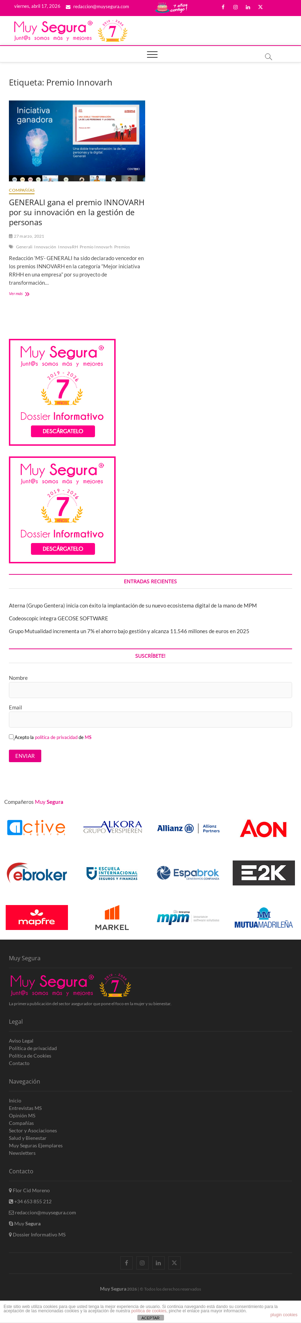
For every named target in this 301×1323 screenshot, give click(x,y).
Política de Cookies (30, 1056)
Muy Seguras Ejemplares (36, 1145)
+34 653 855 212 (30, 1201)
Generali (24, 246)
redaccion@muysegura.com (97, 6)
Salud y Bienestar (28, 1138)
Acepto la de (50, 737)
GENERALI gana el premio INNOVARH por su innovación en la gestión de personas (76, 212)
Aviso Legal (21, 1041)
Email (15, 707)
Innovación (45, 246)
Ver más (26, 294)
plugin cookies (283, 1314)
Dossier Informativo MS (37, 1234)
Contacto (19, 1063)
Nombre (18, 678)
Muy (25, 1223)
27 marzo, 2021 (26, 236)
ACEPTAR (150, 1318)
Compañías (22, 190)
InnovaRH (68, 246)
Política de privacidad (33, 1048)
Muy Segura (113, 1289)
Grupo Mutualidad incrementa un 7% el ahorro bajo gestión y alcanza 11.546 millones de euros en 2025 (129, 631)
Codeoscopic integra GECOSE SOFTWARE (58, 618)
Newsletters (22, 1153)
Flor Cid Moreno (29, 1190)
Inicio (15, 1100)
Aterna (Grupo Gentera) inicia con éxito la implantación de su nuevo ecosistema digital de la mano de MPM (133, 605)
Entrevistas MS (25, 1108)
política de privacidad (56, 737)
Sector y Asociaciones (33, 1130)
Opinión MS (22, 1115)
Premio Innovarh (96, 246)
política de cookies (149, 1310)
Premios (122, 246)
